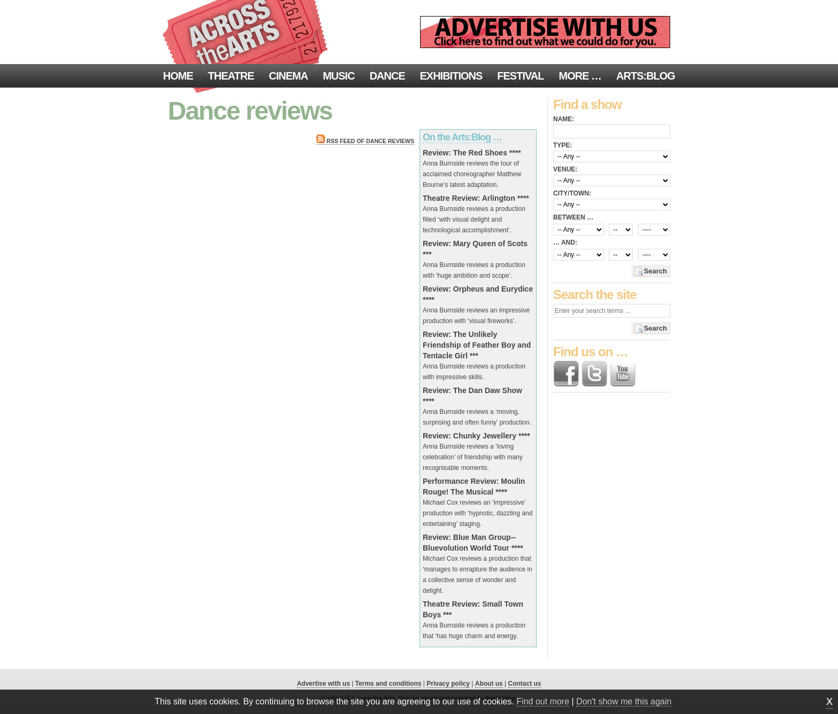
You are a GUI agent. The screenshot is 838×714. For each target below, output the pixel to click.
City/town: (572, 193)
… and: (565, 242)
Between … (573, 217)
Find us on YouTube (622, 374)
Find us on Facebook (566, 374)
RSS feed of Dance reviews (365, 141)
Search (655, 271)
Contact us (524, 683)
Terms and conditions (388, 683)
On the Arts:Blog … (462, 137)
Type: (562, 145)
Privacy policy (448, 683)
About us (489, 683)
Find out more (542, 701)
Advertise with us (323, 683)
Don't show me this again (623, 701)
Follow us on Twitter (594, 374)
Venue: (565, 169)
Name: (563, 119)
